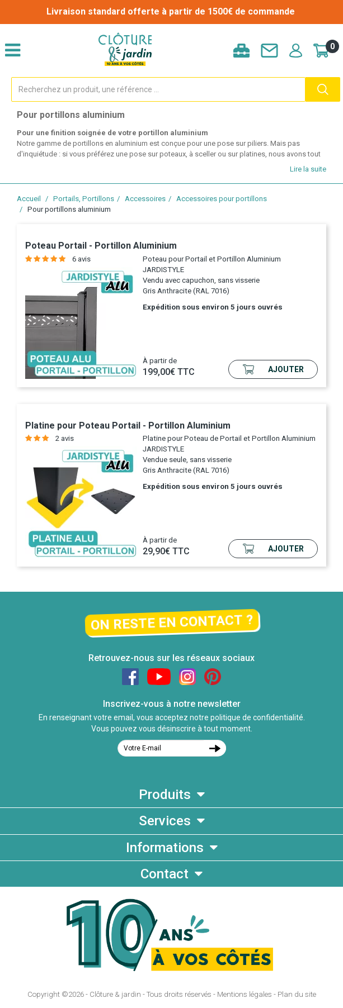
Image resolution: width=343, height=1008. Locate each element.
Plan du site (297, 994)
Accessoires (145, 198)
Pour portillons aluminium (69, 209)
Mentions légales (244, 994)
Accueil (29, 198)
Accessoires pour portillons (221, 198)
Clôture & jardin (115, 994)
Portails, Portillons (83, 198)
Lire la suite (308, 169)
